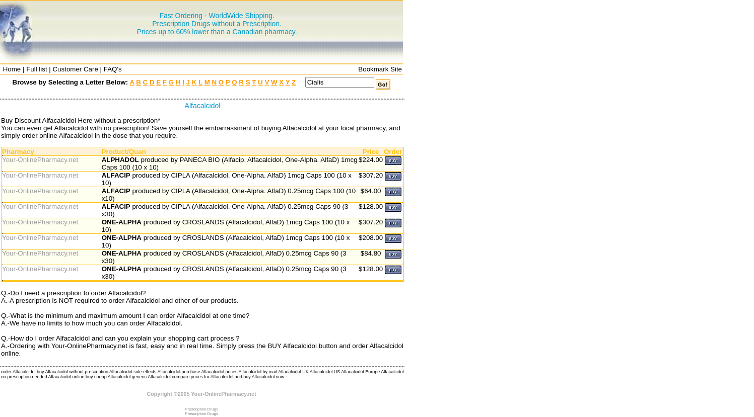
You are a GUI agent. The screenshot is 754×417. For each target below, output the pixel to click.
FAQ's (113, 69)
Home (12, 69)
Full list (36, 69)
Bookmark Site (380, 69)
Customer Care (75, 69)
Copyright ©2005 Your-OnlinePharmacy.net (201, 394)
